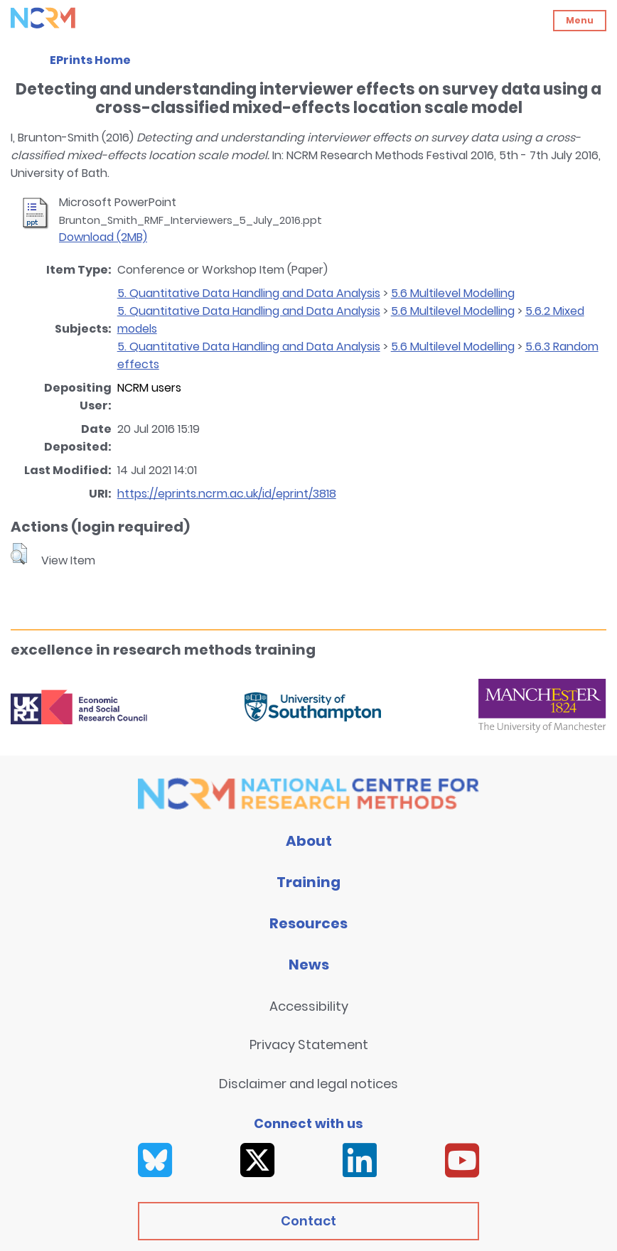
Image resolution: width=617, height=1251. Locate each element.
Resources (308, 923)
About (309, 841)
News (309, 965)
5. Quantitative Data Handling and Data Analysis (248, 293)
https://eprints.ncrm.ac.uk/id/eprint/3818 (226, 493)
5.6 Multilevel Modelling (453, 293)
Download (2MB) (103, 237)
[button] (19, 553)
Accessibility (308, 1006)
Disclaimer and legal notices (308, 1083)
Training (308, 882)
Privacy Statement (309, 1044)
